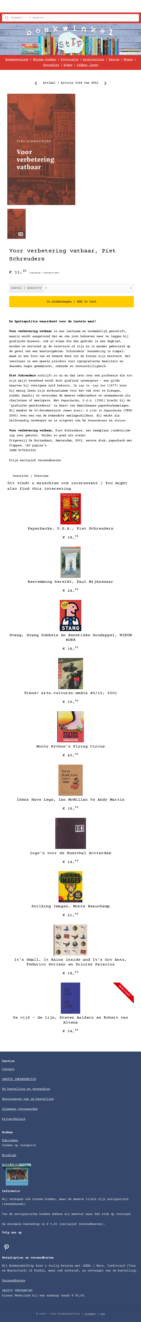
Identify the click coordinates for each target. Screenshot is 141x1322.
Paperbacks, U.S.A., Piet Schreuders (70, 528)
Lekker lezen (87, 65)
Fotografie (69, 59)
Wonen (128, 59)
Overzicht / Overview (30, 476)
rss (102, 1313)
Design (114, 59)
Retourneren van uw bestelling (28, 1099)
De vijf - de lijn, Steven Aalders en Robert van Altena (70, 1020)
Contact (8, 1069)
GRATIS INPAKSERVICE (19, 1079)
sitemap (90, 1313)
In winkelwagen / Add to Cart (71, 302)
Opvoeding (51, 65)
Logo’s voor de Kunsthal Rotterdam (70, 853)
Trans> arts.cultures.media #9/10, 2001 (70, 693)
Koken (67, 65)
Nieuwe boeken (44, 59)
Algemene (10, 1109)
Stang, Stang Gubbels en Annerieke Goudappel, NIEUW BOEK (70, 637)
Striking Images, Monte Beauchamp (70, 906)
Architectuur (93, 59)
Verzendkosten (13, 1281)
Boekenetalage (17, 59)
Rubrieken (10, 1140)
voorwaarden (28, 1109)
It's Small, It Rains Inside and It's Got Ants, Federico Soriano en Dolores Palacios (70, 962)
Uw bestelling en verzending (26, 1089)
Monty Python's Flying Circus (70, 746)
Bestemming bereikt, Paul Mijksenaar (70, 582)
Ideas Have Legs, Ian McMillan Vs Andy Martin (71, 800)
